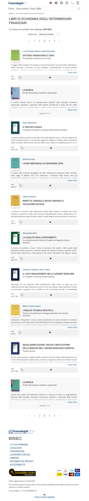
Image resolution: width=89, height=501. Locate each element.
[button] (50, 3)
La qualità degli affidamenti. (40, 237)
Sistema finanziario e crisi (38, 55)
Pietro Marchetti (29, 123)
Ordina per (32, 34)
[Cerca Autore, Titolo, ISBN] (46, 9)
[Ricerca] (79, 9)
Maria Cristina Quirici (32, 306)
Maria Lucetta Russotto (45, 51)
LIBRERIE (14, 458)
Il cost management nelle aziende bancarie (48, 274)
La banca (28, 90)
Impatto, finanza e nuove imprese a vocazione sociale (43, 203)
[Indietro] (30, 41)
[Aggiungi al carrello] (19, 78)
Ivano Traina (45, 269)
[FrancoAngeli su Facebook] (10, 439)
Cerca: (11, 8)
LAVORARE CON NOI (20, 454)
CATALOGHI (16, 448)
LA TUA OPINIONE (19, 444)
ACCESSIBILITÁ (17, 464)
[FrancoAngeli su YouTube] (20, 439)
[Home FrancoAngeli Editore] (18, 3)
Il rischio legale (32, 127)
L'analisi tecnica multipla (38, 310)
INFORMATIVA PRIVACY (22, 461)
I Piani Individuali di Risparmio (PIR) (43, 163)
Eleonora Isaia (29, 159)
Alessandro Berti (30, 233)
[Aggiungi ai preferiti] (50, 77)
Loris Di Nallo (28, 51)
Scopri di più (72, 73)
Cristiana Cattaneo (31, 269)
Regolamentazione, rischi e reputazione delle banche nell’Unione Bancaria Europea (48, 347)
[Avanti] (59, 41)
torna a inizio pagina (44, 497)
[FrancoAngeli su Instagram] (16, 439)
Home (11, 13)
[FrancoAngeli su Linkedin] (13, 439)
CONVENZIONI (17, 451)
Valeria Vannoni (29, 197)
